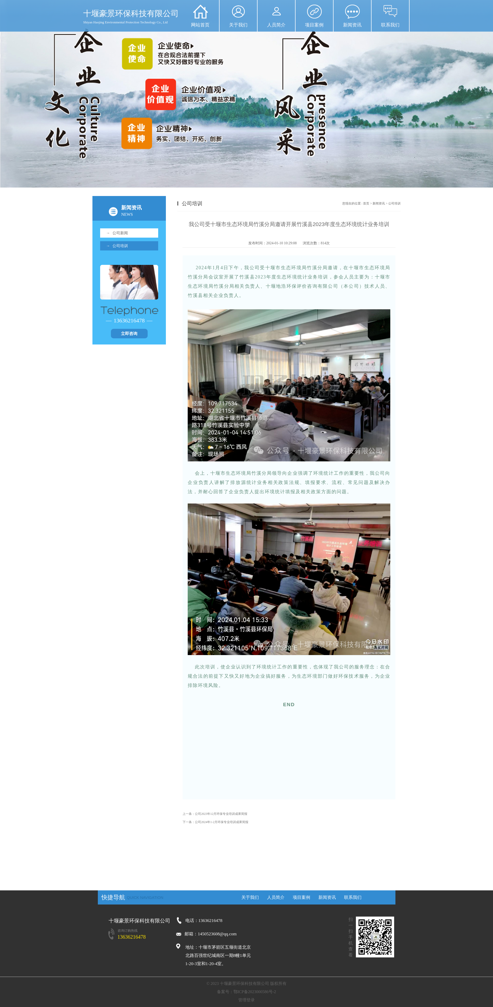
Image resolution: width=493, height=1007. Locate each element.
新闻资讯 (352, 24)
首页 (366, 203)
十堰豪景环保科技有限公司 (139, 921)
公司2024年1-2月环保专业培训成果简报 (221, 822)
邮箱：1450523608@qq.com (206, 933)
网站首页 (200, 24)
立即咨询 (129, 333)
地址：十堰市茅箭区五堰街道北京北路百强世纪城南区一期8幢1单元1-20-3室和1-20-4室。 (218, 955)
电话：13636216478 (204, 920)
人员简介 (276, 24)
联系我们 (390, 24)
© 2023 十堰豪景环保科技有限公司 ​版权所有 (246, 983)
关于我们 (238, 24)
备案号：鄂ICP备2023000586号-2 (246, 992)
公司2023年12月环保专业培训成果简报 (221, 814)
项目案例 (314, 24)
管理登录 (246, 1000)
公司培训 (117, 246)
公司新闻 (117, 233)
